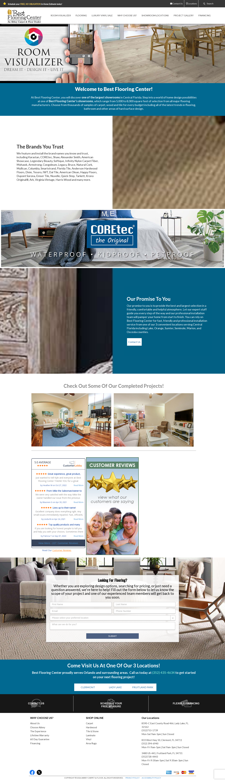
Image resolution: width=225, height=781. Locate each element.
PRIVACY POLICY (132, 778)
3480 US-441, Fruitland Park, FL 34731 (162, 753)
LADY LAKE (115, 687)
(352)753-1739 (150, 730)
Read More (78, 485)
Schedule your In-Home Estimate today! (35, 4)
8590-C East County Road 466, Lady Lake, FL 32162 (165, 725)
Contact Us (134, 341)
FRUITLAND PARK (142, 687)
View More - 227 (58, 543)
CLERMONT (88, 687)
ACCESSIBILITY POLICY (151, 778)
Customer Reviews (61, 550)
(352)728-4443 (150, 756)
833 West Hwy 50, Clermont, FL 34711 (162, 740)
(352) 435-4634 (163, 672)
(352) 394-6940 (150, 743)
